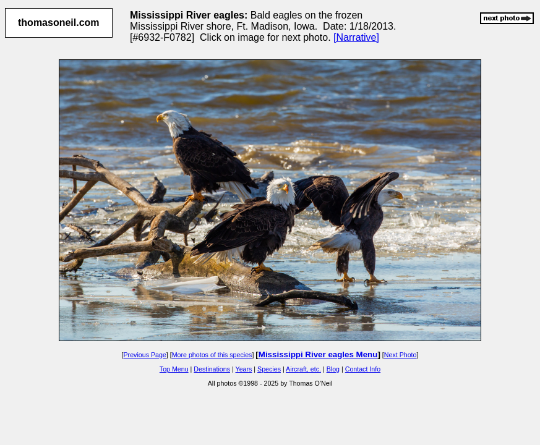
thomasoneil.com (59, 22)
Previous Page (145, 354)
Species (269, 369)
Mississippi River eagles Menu (318, 354)
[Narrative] (356, 37)
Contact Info (362, 369)
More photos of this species (212, 354)
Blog (333, 369)
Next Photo (400, 354)
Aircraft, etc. (303, 369)
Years (244, 369)
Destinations (212, 369)
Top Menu (174, 369)
